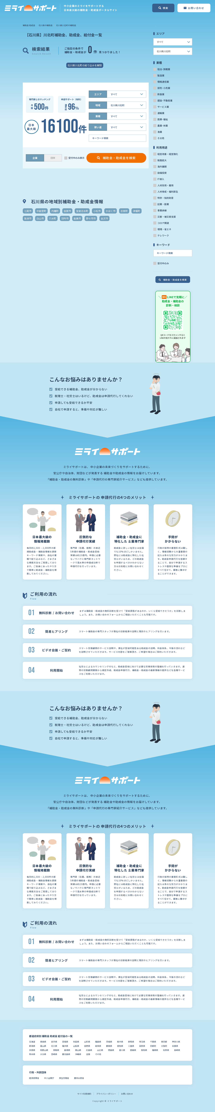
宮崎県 (54, 1054)
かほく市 (110, 211)
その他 (160, 138)
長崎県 (177, 1050)
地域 (97, 105)
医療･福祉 (162, 119)
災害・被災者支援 (166, 216)
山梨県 (76, 1045)
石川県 (54, 1045)
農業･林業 (162, 125)
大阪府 (164, 1045)
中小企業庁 (49, 1078)
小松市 (97, 211)
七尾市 (27, 211)
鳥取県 (56, 1050)
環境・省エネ (164, 229)
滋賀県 (142, 1045)
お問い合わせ (127, 1093)
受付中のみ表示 (76, 157)
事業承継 (162, 210)
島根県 (67, 1050)
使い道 (98, 127)
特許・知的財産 (165, 197)
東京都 (164, 1041)
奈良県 (32, 1050)
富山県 (43, 1045)
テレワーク (163, 235)
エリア (98, 94)
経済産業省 (34, 1078)
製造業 (160, 75)
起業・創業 (163, 204)
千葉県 (153, 1041)
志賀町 (124, 211)
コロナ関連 (163, 223)
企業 (35, 158)
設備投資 (162, 172)
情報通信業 (163, 81)
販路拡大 (162, 160)
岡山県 (78, 1050)
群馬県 (131, 1041)
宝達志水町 (82, 211)
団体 (53, 157)
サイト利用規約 (84, 1093)
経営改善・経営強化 (167, 154)
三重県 (131, 1045)
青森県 (43, 1041)
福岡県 (155, 1050)
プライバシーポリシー (106, 1093)
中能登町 (41, 211)
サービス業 (163, 106)
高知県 (144, 1050)
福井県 (65, 1045)
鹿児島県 (66, 1054)
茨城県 (109, 1041)
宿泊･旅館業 (163, 69)
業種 (97, 116)
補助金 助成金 (29, 25)
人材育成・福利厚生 (167, 191)
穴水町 (52, 218)
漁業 (159, 131)
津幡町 (136, 211)
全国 (88, 1054)
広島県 (89, 1050)
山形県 (87, 1041)
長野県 (87, 1045)
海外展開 (162, 166)
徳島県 (111, 1050)
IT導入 (160, 179)
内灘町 (55, 211)
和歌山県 (44, 1050)
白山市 (40, 218)
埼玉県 (142, 1041)
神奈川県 (176, 1041)
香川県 (122, 1050)
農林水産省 (79, 1078)
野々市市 (91, 218)
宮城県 (65, 1041)
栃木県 (120, 1041)
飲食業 (160, 94)
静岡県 (109, 1045)
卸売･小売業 (163, 88)
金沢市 (104, 218)
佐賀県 (166, 1050)
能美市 (77, 218)
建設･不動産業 (164, 100)
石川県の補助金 (46, 25)
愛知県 (120, 1045)
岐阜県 (98, 1045)
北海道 (32, 1041)
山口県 (100, 1050)
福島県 (98, 1041)
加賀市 (67, 211)
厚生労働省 (64, 1078)
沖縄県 (78, 1054)
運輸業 (160, 113)
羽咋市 (65, 218)
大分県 (43, 1054)
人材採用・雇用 (165, 185)
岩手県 (54, 1041)
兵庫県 (175, 1045)
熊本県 (32, 1054)
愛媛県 (133, 1050)
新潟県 (32, 1045)
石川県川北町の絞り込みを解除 (85, 65)
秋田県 (76, 1041)
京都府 (153, 1045)
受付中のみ (163, 263)
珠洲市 (27, 218)
